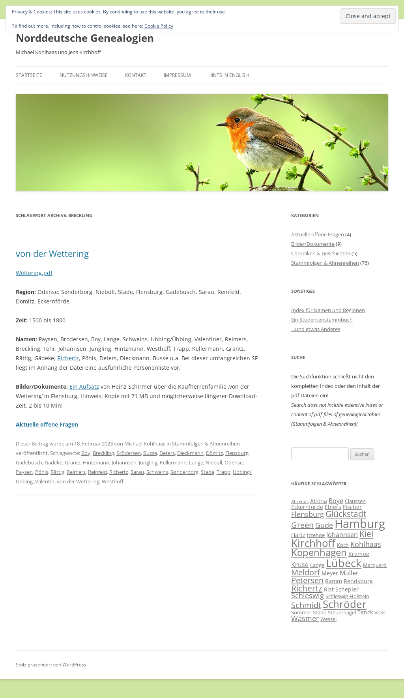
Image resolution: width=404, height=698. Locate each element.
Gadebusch (29, 462)
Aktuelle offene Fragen (317, 234)
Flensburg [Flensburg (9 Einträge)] (307, 514)
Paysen (24, 471)
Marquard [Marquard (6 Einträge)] (375, 565)
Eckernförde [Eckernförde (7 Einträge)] (307, 507)
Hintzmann (96, 462)
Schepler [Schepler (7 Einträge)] (347, 589)
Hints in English (228, 75)
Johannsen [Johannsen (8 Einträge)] (342, 534)
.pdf (47, 273)
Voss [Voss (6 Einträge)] (379, 612)
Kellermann (173, 462)
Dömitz (214, 453)
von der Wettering (52, 253)
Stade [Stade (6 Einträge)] (319, 612)
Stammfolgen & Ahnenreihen (206, 443)
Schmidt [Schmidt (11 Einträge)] (306, 605)
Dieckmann (190, 453)
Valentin (44, 481)
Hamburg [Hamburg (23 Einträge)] (360, 523)
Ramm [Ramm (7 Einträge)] (333, 581)
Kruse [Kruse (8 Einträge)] (300, 564)
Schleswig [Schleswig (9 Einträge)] (307, 595)
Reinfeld (97, 471)
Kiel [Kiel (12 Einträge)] (366, 533)
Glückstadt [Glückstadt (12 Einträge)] (345, 513)
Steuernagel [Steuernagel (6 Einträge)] (342, 612)
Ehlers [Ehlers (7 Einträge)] (333, 507)
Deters (167, 453)
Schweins (157, 471)
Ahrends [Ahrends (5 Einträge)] (300, 501)
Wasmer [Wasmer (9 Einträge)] (305, 618)
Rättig (57, 471)
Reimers (76, 471)
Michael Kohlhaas (144, 443)
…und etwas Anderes (315, 329)
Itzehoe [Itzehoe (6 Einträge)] (316, 535)
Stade (207, 471)
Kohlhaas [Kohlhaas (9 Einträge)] (365, 544)
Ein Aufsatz (84, 386)
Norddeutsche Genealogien (85, 38)
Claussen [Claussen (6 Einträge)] (355, 501)
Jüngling (148, 462)
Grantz (72, 462)
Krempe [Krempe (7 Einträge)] (358, 554)
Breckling (103, 453)
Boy (85, 453)
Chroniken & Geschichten (320, 253)
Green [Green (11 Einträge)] (302, 525)
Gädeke (53, 462)
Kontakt (135, 75)
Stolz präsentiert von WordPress (51, 664)
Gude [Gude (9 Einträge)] (324, 525)
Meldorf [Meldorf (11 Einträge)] (305, 572)
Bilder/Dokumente (313, 243)
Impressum (177, 75)
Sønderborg (184, 471)
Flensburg (237, 453)
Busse (150, 453)
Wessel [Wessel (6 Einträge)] (328, 619)
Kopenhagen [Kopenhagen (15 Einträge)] (319, 552)
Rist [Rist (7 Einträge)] (329, 589)
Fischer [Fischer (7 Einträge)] (352, 507)
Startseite (29, 75)
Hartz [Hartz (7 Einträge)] (298, 535)
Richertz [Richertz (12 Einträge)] (306, 588)
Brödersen (128, 453)
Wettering (29, 273)
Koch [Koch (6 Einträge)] (343, 544)
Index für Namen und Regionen (328, 310)
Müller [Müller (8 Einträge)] (349, 573)
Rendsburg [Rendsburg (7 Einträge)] (358, 581)
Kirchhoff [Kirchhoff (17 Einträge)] (313, 543)
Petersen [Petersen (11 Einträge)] (307, 580)
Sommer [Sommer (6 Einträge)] (301, 612)
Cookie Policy (158, 25)
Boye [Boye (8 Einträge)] (336, 500)
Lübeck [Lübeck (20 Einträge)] (343, 563)
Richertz (68, 358)
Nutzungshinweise (84, 75)
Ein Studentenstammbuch (322, 319)
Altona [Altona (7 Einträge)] (318, 501)
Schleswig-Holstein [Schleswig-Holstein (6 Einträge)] (347, 596)
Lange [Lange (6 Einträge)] (317, 565)
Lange (196, 462)
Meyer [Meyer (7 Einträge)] (330, 573)
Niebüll (214, 462)
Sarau (137, 471)
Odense (233, 462)
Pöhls (41, 471)
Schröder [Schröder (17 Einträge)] (345, 604)
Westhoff (112, 481)
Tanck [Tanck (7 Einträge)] (365, 612)
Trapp (223, 471)
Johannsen (124, 462)
